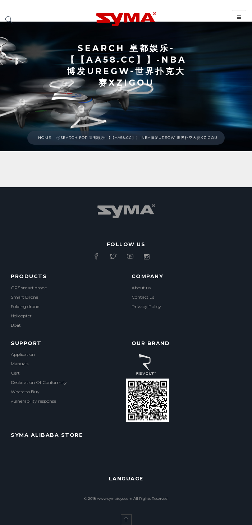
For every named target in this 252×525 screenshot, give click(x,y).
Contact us (143, 297)
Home (44, 137)
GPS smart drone (29, 287)
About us (141, 287)
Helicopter (21, 315)
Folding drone (25, 306)
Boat (16, 325)
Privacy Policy (146, 306)
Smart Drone (24, 297)
